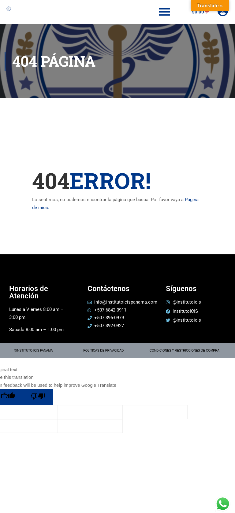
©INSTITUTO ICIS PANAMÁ (33, 350)
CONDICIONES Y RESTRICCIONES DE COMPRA (184, 350)
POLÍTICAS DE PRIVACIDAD (103, 350)
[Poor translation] (38, 397)
